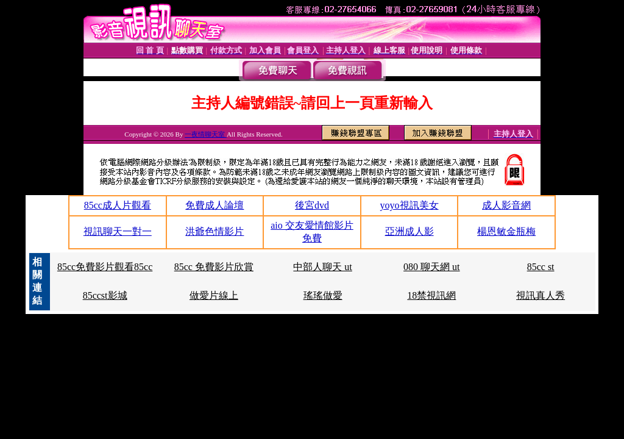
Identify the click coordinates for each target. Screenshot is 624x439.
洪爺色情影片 (214, 231)
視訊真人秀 (540, 295)
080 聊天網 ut (431, 267)
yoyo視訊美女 (409, 205)
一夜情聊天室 (206, 134)
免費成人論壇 (214, 205)
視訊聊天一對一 (117, 231)
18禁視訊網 (431, 295)
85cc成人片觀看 (117, 205)
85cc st (541, 267)
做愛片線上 (214, 295)
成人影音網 (506, 205)
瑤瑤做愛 (322, 295)
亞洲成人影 (409, 231)
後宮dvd (312, 205)
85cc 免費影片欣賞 (214, 267)
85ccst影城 (105, 295)
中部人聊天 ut (322, 267)
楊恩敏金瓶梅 (506, 231)
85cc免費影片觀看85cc (104, 267)
